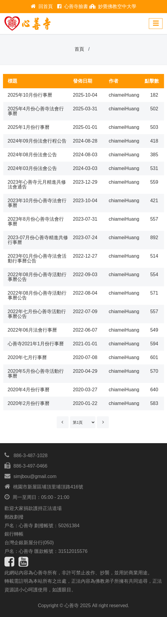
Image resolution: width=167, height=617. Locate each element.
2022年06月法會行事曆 (32, 330)
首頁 (79, 49)
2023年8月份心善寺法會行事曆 (36, 221)
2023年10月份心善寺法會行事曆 (37, 203)
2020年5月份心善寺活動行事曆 (36, 373)
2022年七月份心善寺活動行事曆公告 (37, 314)
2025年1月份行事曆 (29, 127)
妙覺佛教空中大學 (112, 6)
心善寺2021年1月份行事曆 (36, 343)
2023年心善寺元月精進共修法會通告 (37, 184)
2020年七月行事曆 (27, 357)
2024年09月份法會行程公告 (37, 140)
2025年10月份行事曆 (30, 95)
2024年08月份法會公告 (32, 154)
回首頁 (42, 6)
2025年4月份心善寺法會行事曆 (36, 111)
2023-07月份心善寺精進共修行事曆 (38, 240)
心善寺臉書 (72, 6)
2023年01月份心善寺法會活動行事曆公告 (37, 258)
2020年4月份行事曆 (29, 389)
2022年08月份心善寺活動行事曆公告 (37, 277)
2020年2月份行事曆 (29, 403)
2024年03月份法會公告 (32, 168)
